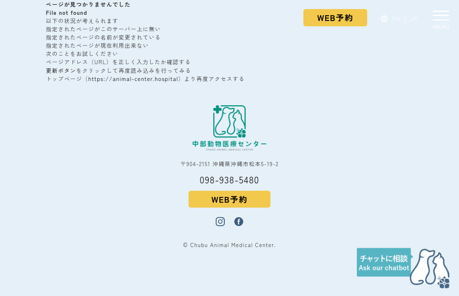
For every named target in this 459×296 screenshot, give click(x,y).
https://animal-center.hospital (133, 78)
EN (397, 18)
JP (414, 18)
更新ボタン (61, 70)
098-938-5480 (229, 179)
